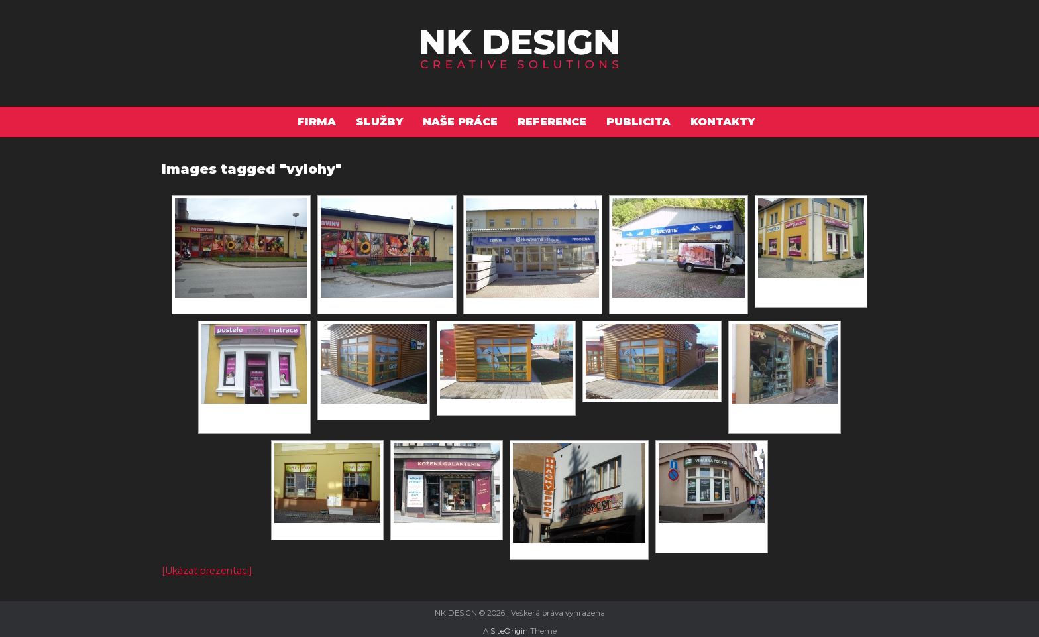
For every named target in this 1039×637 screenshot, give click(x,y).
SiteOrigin (509, 631)
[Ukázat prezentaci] (207, 571)
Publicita (638, 121)
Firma (317, 121)
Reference (552, 121)
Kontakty (722, 121)
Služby (379, 121)
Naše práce (460, 121)
